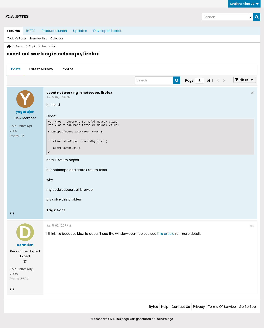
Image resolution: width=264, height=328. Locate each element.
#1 (252, 93)
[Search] (227, 17)
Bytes (153, 306)
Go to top (247, 306)
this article (165, 233)
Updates (80, 30)
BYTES (30, 30)
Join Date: (18, 126)
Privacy (199, 306)
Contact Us (180, 306)
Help (164, 306)
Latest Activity (41, 69)
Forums (13, 30)
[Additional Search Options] (250, 17)
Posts (16, 69)
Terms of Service (222, 306)
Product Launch (54, 30)
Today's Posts (17, 38)
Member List (38, 38)
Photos (68, 69)
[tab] (16, 69)
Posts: (14, 136)
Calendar (56, 38)
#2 (252, 226)
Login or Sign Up (244, 4)
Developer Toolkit (107, 30)
